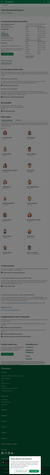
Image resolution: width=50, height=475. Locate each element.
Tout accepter (34, 471)
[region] (25, 465)
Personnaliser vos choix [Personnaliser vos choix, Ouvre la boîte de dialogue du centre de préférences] (21, 471)
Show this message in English (17, 467)
